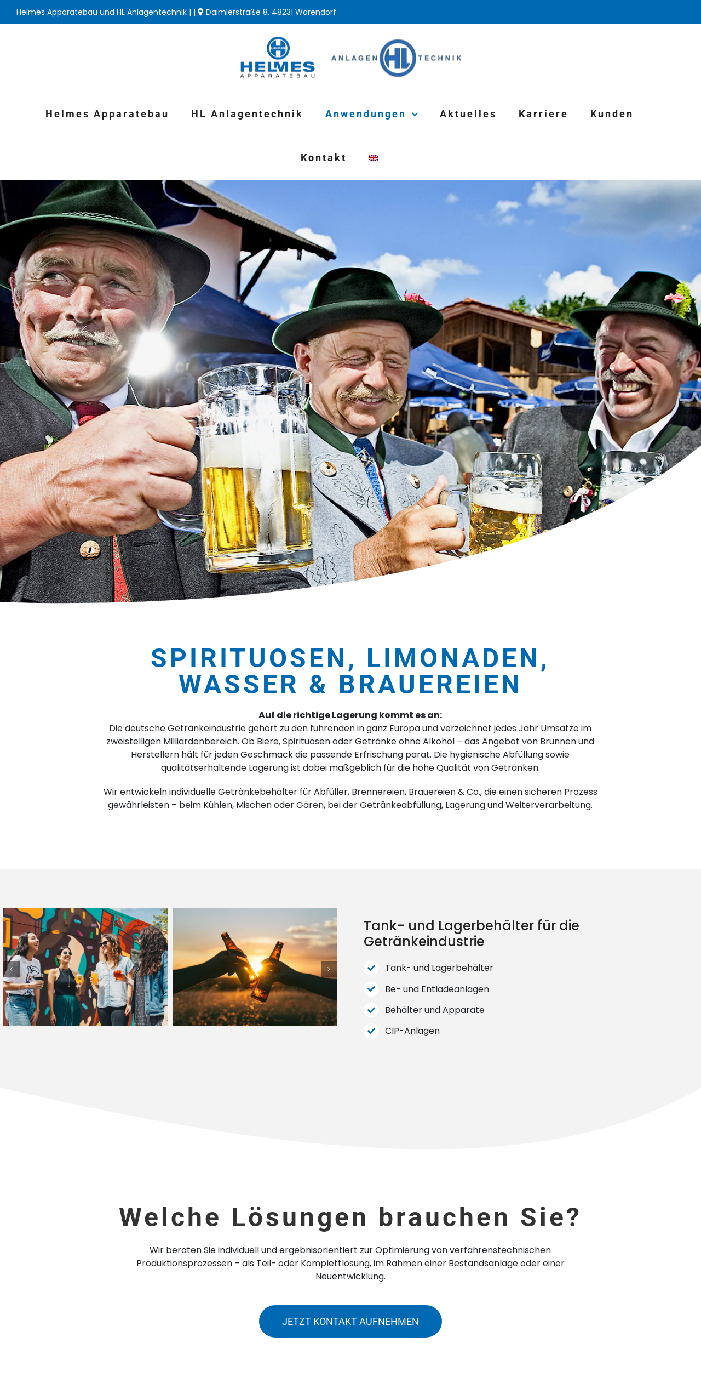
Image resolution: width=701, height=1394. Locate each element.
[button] (11, 969)
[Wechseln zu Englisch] (373, 158)
